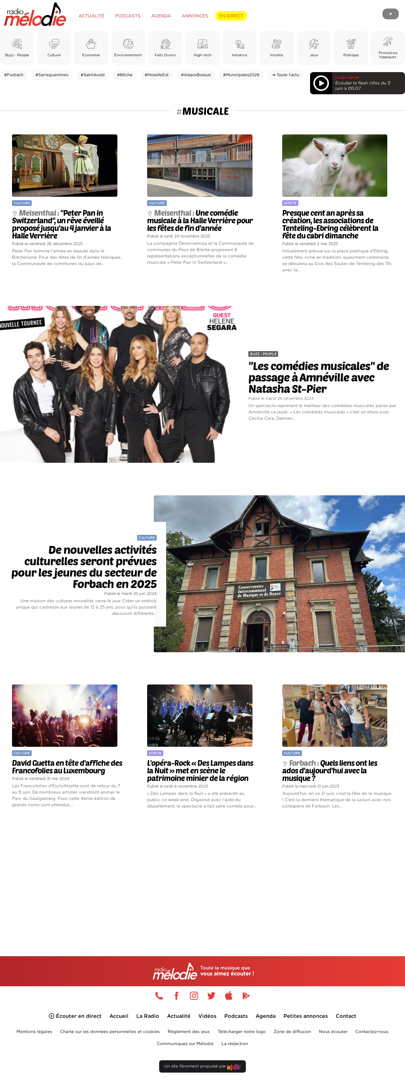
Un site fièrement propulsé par (202, 1070)
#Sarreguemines (51, 75)
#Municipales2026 (241, 75)
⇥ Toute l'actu (285, 75)
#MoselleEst (157, 75)
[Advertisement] (202, 877)
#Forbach (13, 75)
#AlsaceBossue (196, 75)
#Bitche (125, 75)
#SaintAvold (93, 75)
